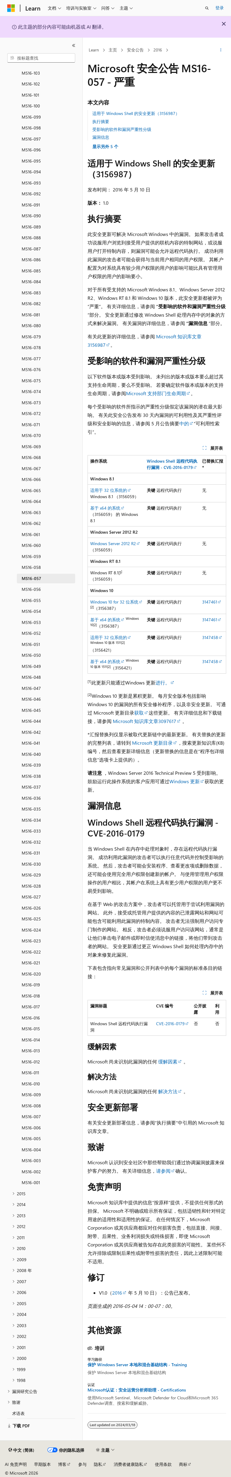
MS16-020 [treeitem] (31, 974)
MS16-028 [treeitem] (31, 886)
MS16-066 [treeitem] (31, 479)
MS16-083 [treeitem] (31, 293)
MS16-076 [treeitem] (31, 369)
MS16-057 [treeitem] (31, 578)
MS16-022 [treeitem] (31, 952)
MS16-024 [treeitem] (31, 930)
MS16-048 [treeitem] (31, 677)
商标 (183, 1464)
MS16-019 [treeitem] (31, 985)
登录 (219, 8)
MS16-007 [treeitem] (31, 1116)
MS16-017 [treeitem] (31, 1007)
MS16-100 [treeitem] (31, 106)
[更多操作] (221, 50)
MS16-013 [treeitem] (31, 1050)
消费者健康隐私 (128, 1464)
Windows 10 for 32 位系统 (114, 602)
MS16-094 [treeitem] (31, 172)
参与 (82, 1464)
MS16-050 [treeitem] (31, 655)
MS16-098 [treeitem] (31, 128)
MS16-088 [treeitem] (31, 237)
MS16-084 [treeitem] (31, 281)
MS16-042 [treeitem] (31, 732)
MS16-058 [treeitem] (31, 567)
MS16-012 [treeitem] (31, 1062)
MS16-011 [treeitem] (30, 1072)
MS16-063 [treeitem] (31, 512)
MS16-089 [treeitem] (31, 227)
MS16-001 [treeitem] (31, 1182)
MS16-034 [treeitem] (31, 820)
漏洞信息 (100, 137)
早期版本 (42, 1464)
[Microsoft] (11, 8)
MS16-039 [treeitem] (31, 765)
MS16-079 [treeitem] (31, 337)
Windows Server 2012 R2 (113, 543)
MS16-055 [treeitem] (31, 600)
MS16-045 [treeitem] (31, 710)
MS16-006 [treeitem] (31, 1128)
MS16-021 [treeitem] (31, 963)
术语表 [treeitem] (18, 1413)
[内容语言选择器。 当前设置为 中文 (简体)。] (21, 1450)
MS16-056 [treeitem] (31, 589)
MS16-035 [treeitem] (31, 809)
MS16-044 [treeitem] (31, 721)
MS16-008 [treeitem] (31, 1106)
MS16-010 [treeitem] (31, 1084)
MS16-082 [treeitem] (31, 303)
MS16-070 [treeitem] (31, 435)
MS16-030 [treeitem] (31, 864)
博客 (62, 1464)
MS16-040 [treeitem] (31, 754)
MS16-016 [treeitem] (31, 1018)
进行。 (163, 682)
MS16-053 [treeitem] (31, 622)
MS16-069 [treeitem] (31, 446)
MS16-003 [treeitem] (31, 1160)
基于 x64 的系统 (105, 508)
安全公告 (135, 50)
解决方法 (167, 1091)
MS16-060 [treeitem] (31, 545)
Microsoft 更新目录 (152, 743)
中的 (184, 423)
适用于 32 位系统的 (108, 490)
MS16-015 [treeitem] (31, 1029)
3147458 (210, 637)
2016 (157, 50)
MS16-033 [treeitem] (31, 831)
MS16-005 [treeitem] (31, 1138)
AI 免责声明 (16, 1464)
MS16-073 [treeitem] (31, 402)
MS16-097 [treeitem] (31, 139)
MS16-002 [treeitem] (31, 1171)
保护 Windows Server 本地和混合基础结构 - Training (137, 1364)
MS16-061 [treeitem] (31, 534)
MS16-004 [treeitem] (31, 1150)
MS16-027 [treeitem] (31, 897)
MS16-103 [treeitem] (31, 73)
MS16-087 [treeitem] (31, 249)
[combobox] (41, 58)
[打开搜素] (207, 8)
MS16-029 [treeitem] (31, 875)
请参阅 (163, 1171)
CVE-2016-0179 (170, 1023)
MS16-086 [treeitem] (31, 259)
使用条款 (163, 1464)
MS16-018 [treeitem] (31, 996)
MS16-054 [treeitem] (31, 611)
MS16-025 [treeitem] (31, 919)
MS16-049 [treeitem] (31, 666)
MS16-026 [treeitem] (31, 908)
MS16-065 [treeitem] (31, 490)
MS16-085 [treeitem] (31, 271)
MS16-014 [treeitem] (31, 1040)
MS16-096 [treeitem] (31, 150)
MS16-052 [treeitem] (31, 633)
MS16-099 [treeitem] (31, 117)
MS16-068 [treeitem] (31, 457)
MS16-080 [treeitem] (31, 325)
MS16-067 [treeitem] (31, 468)
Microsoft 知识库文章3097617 (144, 721)
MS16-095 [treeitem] (31, 161)
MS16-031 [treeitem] (31, 853)
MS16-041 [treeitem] (31, 743)
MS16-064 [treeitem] (31, 501)
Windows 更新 (184, 781)
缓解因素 (167, 1061)
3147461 (209, 602)
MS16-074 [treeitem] (31, 391)
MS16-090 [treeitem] (31, 216)
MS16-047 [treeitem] (31, 688)
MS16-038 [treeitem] (31, 776)
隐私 (98, 1464)
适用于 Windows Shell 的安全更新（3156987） (136, 113)
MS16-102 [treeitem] (31, 84)
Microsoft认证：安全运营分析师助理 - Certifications (137, 1390)
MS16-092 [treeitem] (31, 194)
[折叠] (73, 45)
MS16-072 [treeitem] (31, 413)
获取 (139, 712)
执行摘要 (100, 121)
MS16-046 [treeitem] (31, 699)
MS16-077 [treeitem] (31, 358)
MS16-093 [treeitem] (31, 183)
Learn (94, 50)
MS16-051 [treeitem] (31, 644)
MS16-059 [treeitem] (31, 556)
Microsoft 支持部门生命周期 (156, 393)
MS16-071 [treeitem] (31, 424)
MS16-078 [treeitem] (31, 347)
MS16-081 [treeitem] (31, 315)
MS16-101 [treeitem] (30, 95)
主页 (113, 50)
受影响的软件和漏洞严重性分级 (121, 129)
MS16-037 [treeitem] (31, 787)
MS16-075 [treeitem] (31, 380)
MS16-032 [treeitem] (31, 842)
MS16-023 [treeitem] (31, 941)
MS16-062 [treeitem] (31, 523)
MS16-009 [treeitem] (31, 1094)
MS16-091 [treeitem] (31, 205)
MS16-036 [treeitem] (31, 798)
